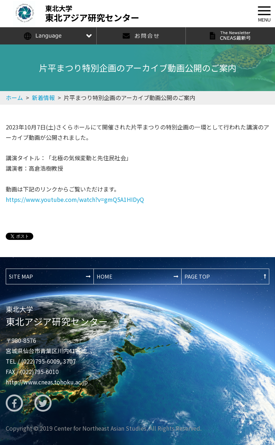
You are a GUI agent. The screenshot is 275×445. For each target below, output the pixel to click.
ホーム (14, 97)
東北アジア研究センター (57, 316)
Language (48, 35)
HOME (104, 276)
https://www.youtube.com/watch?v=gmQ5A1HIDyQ (75, 199)
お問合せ (141, 35)
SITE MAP (21, 276)
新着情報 (43, 97)
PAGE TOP (197, 276)
